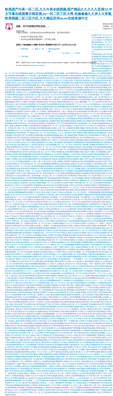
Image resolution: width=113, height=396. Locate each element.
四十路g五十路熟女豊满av (49, 297)
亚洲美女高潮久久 (45, 385)
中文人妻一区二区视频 (24, 121)
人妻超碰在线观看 (72, 128)
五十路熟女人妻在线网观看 (86, 240)
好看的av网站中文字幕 (61, 261)
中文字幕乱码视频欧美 (55, 152)
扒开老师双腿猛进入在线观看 (84, 283)
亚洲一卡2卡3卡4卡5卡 (54, 95)
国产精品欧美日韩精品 (59, 85)
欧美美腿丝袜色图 (43, 240)
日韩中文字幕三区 (30, 147)
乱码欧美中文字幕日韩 (33, 245)
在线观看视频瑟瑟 (78, 376)
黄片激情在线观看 (100, 190)
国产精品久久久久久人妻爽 (79, 276)
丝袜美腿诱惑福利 (43, 128)
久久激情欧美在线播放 (89, 330)
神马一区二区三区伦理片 (23, 235)
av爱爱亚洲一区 (15, 280)
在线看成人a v (88, 80)
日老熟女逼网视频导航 (91, 345)
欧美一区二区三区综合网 (85, 95)
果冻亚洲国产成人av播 (47, 99)
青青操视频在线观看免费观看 (45, 228)
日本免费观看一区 (103, 226)
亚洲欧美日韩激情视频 (77, 97)
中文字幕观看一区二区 (27, 240)
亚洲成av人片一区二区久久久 (75, 214)
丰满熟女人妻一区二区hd (53, 278)
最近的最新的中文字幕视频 (50, 249)
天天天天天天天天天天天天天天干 (23, 195)
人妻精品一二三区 (82, 219)
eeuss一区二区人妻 (21, 130)
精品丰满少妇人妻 (37, 342)
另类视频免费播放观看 (13, 233)
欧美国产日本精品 (49, 102)
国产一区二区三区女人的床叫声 (69, 145)
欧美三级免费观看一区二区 (84, 123)
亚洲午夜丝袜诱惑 (97, 121)
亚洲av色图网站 (82, 207)
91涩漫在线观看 (11, 164)
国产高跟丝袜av (29, 173)
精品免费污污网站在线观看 (71, 76)
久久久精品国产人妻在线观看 (36, 76)
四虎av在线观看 (11, 88)
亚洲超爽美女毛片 (34, 104)
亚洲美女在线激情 (14, 359)
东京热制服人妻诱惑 (81, 178)
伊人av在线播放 (60, 328)
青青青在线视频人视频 (74, 159)
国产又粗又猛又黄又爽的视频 (63, 290)
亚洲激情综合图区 (68, 92)
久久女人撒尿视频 (79, 102)
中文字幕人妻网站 (56, 161)
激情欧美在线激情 (73, 295)
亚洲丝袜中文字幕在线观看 (45, 276)
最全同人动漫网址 (31, 99)
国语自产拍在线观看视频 (33, 78)
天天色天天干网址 (80, 347)
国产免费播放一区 (66, 154)
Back (78, 53)
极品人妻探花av (42, 188)
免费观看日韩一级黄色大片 (15, 92)
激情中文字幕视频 (68, 249)
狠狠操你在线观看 (81, 173)
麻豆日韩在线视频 (43, 85)
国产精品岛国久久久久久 (103, 64)
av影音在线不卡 (29, 283)
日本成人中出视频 (55, 188)
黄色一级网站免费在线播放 (80, 285)
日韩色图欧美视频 (71, 152)
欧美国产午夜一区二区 (28, 333)
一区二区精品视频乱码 (89, 252)
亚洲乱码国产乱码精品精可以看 (93, 202)
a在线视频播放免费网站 (49, 164)
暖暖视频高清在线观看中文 (50, 271)
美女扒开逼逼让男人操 (72, 323)
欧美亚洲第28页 (38, 154)
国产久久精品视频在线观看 (79, 90)
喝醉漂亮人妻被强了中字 (65, 361)
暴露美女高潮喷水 (22, 126)
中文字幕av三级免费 (66, 342)
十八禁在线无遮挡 (35, 145)
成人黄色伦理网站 (74, 242)
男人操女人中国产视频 (22, 199)
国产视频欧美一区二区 (84, 180)
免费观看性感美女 (48, 107)
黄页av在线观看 (40, 121)
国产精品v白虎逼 (33, 202)
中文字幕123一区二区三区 (89, 114)
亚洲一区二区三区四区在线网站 (59, 126)
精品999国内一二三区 (69, 259)
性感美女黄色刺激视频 (96, 154)
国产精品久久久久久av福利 (50, 202)
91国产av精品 (98, 92)
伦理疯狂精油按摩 (32, 197)
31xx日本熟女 (16, 142)
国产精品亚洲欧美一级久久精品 (93, 326)
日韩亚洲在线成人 (66, 199)
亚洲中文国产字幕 (104, 161)
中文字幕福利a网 (15, 285)
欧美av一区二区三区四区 (44, 116)
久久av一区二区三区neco (49, 207)
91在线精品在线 (38, 199)
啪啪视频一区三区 (16, 252)
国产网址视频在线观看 (85, 149)
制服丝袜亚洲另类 (82, 302)
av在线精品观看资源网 (52, 180)
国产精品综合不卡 (37, 369)
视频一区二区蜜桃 (102, 95)
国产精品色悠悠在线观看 (32, 285)
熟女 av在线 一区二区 (29, 171)
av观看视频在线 (62, 107)
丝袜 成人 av (41, 152)
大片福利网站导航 (42, 283)
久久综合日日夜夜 (43, 190)
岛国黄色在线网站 (90, 185)
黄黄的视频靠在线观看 (32, 326)
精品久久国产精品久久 (27, 97)
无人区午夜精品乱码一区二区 (29, 164)
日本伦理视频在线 (44, 159)
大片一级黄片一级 (101, 223)
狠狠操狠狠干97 (42, 142)
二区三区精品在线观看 (27, 221)
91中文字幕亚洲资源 (65, 123)
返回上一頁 (39, 49)
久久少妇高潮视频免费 (86, 392)
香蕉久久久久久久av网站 (29, 271)
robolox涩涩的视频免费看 (27, 159)
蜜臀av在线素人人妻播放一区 (41, 226)
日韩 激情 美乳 (63, 285)
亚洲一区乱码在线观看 (44, 328)
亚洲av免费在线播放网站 (71, 257)
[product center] (37, 65)
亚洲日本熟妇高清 (101, 130)
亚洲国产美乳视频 (104, 364)
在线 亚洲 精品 (81, 264)
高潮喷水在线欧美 (93, 214)
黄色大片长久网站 (28, 142)
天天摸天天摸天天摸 (12, 171)
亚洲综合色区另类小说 (44, 273)
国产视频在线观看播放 (31, 140)
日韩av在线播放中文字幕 (83, 190)
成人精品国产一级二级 (31, 338)
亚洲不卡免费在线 (69, 176)
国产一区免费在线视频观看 (67, 99)
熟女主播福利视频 (39, 183)
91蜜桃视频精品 (103, 185)
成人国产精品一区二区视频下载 (81, 85)
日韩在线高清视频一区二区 (45, 219)
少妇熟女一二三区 (74, 378)
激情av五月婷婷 (104, 323)
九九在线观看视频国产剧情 (36, 92)
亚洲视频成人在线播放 (48, 197)
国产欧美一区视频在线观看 (47, 83)
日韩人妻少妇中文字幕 (100, 269)
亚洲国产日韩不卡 (16, 173)
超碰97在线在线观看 (49, 104)
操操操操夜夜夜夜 (60, 226)
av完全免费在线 (60, 292)
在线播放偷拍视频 (11, 85)
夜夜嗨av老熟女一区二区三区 (35, 352)
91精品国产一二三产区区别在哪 (86, 288)
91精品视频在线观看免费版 (85, 369)
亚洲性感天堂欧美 (101, 80)
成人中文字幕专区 (101, 109)
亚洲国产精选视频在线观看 (44, 90)
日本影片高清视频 (73, 252)
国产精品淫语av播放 (29, 354)
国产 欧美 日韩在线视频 (55, 157)
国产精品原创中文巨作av (76, 354)
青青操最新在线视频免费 (73, 142)
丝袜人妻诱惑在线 (50, 118)
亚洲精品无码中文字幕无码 (35, 321)
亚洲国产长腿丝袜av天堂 (73, 161)
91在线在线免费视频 (25, 88)
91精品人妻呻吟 (54, 76)
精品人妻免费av (11, 269)
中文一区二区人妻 (17, 383)
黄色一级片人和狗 (88, 78)
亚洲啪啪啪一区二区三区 (43, 88)
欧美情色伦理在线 (30, 83)
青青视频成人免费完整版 (54, 166)
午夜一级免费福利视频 (61, 88)
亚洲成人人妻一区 (93, 97)
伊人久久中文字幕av (71, 223)
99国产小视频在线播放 (103, 390)
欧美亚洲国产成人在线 (38, 216)
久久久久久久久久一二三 (65, 219)
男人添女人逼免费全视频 (76, 292)
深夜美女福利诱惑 (14, 114)
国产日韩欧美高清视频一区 (100, 238)
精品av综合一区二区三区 (39, 133)
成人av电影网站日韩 (45, 171)
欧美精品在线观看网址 (84, 118)
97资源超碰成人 (50, 123)
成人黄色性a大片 (68, 264)
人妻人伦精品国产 (87, 295)
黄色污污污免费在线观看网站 (101, 90)
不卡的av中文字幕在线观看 (19, 216)
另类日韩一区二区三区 (100, 116)
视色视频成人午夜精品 (29, 385)
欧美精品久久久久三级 (92, 235)
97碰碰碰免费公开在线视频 (77, 380)
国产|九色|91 (67, 340)
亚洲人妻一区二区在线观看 (77, 304)
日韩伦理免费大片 (81, 290)
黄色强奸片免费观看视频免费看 (36, 340)
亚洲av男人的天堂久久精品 (24, 335)
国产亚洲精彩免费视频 (94, 371)
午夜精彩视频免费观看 (63, 211)
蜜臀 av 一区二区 (84, 259)
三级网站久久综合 (43, 295)
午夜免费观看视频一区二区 (51, 314)
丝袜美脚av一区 (67, 388)
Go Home (66, 53)
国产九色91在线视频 (47, 254)
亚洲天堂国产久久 (17, 254)
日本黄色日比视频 (78, 233)
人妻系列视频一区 (37, 176)
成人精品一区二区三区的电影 (25, 128)
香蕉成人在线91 (17, 373)
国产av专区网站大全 (67, 207)
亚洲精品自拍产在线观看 (63, 171)
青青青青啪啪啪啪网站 (24, 90)
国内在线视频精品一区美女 (31, 371)
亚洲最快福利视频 (34, 80)
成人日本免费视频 (29, 345)
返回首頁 (24, 49)
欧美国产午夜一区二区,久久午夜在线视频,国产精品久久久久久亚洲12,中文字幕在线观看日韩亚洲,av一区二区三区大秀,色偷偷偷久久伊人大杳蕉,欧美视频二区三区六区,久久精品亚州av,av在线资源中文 (58, 13)
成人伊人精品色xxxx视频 (96, 107)
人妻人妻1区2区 (20, 104)
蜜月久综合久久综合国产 (34, 302)
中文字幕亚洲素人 (100, 126)
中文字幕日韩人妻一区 (67, 333)
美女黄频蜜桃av (101, 152)
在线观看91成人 (62, 276)
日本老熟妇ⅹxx (55, 299)
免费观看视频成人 (88, 242)
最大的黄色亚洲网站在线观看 (62, 190)
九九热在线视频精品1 (31, 297)
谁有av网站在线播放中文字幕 (32, 168)
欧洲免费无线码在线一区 (101, 83)
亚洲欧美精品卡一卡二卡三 (15, 197)
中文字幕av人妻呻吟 (59, 304)
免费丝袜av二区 (93, 73)
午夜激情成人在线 (103, 335)
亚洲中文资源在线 (75, 80)
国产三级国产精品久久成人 (65, 247)
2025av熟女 (16, 135)
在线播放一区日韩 (78, 309)
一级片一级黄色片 (67, 111)
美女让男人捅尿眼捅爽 (87, 335)
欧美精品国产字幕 (44, 304)
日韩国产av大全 (29, 188)
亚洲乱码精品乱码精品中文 (69, 164)
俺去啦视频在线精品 (68, 121)
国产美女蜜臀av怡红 (66, 83)
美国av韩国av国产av (64, 102)
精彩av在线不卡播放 (87, 152)
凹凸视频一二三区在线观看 (35, 380)
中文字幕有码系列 (55, 340)
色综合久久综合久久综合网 (74, 266)
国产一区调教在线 (70, 321)
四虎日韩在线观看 (79, 211)
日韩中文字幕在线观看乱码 (50, 259)
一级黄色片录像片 (54, 366)
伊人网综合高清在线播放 (25, 219)
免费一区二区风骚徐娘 (67, 149)
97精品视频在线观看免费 (83, 171)
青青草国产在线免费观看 (103, 180)
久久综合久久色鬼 (69, 109)
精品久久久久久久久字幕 (100, 138)
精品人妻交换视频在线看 (45, 316)
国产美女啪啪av (86, 164)
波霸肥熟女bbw (16, 147)
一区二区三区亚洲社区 (95, 102)
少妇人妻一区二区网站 (69, 271)
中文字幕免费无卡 (19, 214)
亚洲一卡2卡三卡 (55, 109)
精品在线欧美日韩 (102, 295)
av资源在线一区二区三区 (73, 192)
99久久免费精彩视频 (55, 223)
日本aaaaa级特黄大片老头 (99, 302)
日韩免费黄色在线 (97, 388)
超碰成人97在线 (83, 238)
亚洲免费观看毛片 (49, 73)
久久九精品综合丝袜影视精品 (101, 219)
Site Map (24, 56)
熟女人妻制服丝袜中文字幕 (95, 204)
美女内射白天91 (49, 230)
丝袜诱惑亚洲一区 (29, 211)
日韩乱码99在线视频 (93, 216)
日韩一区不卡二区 (61, 90)
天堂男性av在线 (43, 345)
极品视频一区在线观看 (65, 73)
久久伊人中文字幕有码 (92, 338)
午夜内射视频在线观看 (103, 78)
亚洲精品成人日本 (98, 104)
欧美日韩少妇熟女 (68, 140)
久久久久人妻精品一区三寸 (52, 245)
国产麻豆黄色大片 (94, 111)
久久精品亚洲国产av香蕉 (14, 278)
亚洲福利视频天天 (95, 135)
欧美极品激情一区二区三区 (29, 349)
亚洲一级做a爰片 (70, 238)
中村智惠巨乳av (61, 221)
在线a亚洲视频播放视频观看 (34, 264)
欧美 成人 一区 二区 (29, 114)
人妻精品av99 (91, 309)
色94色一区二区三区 (21, 166)
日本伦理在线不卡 (51, 149)
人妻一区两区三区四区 (68, 373)
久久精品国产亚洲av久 (22, 111)
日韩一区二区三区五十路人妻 (61, 283)
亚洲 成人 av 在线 (80, 199)
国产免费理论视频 (80, 133)
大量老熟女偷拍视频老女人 (44, 247)
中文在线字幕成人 (76, 338)
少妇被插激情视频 (37, 166)
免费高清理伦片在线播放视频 (23, 288)
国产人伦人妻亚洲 (97, 299)
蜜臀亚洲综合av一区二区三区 (54, 78)
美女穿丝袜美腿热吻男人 (102, 85)
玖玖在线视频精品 (88, 166)
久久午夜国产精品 (105, 230)
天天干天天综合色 (102, 157)
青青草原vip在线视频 (17, 330)
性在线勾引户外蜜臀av (13, 366)
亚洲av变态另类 (91, 266)
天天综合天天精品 (68, 180)
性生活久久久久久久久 (31, 249)
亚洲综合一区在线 (38, 157)
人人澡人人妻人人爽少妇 (39, 161)
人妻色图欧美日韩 (99, 164)
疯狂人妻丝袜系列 (17, 321)
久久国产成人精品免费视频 (92, 319)
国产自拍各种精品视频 (82, 209)
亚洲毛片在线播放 (51, 342)
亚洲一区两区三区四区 (41, 209)
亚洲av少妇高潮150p (96, 207)
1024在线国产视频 (96, 290)
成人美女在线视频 (83, 138)
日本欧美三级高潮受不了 (96, 211)
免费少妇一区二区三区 (86, 183)
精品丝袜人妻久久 (42, 242)
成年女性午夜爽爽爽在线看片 (16, 80)
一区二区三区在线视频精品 (18, 73)
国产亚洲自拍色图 (56, 335)
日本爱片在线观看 (58, 114)
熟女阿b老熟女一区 (66, 178)
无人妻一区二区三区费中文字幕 (100, 247)
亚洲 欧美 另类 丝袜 (15, 347)
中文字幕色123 (47, 80)
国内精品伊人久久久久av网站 (62, 209)
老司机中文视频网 (32, 254)
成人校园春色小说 (24, 183)
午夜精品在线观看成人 (90, 76)
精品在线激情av (45, 378)
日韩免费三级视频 (34, 102)
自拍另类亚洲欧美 (94, 199)
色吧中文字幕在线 (35, 73)
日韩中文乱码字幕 (90, 159)
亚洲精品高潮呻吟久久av (25, 242)
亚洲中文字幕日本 (11, 221)
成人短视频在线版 (53, 121)
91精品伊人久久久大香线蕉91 (61, 133)
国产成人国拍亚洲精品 (84, 92)
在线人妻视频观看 (71, 269)
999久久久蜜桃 (80, 73)
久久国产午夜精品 (54, 352)
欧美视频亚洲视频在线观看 (102, 195)
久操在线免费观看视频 (75, 221)
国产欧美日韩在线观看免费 (95, 221)
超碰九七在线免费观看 (91, 383)
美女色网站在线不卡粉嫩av (98, 347)
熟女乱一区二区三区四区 (36, 307)
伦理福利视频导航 (44, 354)
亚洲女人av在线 (93, 357)
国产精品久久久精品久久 (75, 216)
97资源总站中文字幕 (62, 116)
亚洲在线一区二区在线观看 (22, 323)
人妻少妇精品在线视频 (39, 109)
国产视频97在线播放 (66, 147)
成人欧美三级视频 (61, 97)
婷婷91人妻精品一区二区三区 (35, 373)
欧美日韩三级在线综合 (20, 138)
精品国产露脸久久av (16, 259)
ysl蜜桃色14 (103, 288)
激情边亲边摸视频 (46, 261)
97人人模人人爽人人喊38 (78, 385)
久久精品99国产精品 (87, 157)
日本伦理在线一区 (22, 133)
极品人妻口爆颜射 (66, 135)
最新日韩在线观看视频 (22, 154)
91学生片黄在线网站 (89, 257)
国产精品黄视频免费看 (27, 85)
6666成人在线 (10, 273)
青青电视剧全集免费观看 (53, 168)
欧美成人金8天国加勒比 (51, 311)
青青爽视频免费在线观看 (23, 192)
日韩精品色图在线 (104, 266)
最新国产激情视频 (73, 328)
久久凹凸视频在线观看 (20, 161)
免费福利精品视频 (24, 269)
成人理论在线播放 (103, 369)
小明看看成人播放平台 (32, 361)
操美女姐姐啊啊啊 (88, 278)
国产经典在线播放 (35, 230)
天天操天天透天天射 (101, 118)
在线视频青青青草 (26, 390)
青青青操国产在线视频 (31, 233)
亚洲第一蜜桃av (99, 128)
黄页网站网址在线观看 (38, 126)
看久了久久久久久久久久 (81, 104)
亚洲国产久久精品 (46, 292)
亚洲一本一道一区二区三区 (48, 147)
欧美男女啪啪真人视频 (79, 88)
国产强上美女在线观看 (64, 288)
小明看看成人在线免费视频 (72, 280)
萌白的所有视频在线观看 (70, 307)
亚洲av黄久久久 (80, 352)
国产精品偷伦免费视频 (45, 211)
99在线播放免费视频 (86, 130)
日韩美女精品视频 (51, 302)
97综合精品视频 (84, 99)
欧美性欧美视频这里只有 (36, 214)
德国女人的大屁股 (87, 168)
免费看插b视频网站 (73, 78)
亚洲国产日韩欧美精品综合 (48, 333)
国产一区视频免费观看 (91, 192)
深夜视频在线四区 (44, 114)
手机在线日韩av (24, 109)
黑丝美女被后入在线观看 (27, 190)
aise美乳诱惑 (17, 238)
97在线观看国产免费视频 (31, 185)
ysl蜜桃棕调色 (28, 290)
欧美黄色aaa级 (105, 114)
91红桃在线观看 (81, 111)
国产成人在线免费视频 (53, 138)
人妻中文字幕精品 (42, 335)
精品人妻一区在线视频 (66, 118)
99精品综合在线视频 (95, 133)
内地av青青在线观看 (66, 302)
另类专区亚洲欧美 (30, 309)
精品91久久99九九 (70, 130)
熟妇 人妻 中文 (94, 385)
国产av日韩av (24, 226)
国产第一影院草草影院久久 (81, 116)
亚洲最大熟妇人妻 (53, 92)
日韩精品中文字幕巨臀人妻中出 (48, 195)
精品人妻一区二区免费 (53, 176)
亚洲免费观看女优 (90, 161)
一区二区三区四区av (68, 364)
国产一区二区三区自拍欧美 (33, 118)
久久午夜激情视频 (14, 295)
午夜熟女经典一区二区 (85, 176)
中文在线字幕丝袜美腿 (86, 373)
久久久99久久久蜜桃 (25, 228)
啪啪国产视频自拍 (84, 195)
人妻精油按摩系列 (53, 111)
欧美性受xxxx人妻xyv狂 (36, 95)
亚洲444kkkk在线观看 (89, 297)
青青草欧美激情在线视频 (98, 88)
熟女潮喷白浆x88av (76, 235)
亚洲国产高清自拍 (19, 123)
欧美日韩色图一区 (91, 316)
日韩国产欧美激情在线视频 (58, 235)
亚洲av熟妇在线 (48, 185)
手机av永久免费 (11, 183)
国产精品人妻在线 (80, 154)
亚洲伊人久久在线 (60, 80)
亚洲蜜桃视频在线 (102, 242)
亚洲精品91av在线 (72, 157)
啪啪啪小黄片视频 (83, 121)
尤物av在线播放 (82, 247)
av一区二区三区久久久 (17, 202)
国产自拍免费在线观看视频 (32, 135)
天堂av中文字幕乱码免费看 (96, 233)
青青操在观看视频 (61, 338)
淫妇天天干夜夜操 (79, 371)
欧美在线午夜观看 (64, 104)
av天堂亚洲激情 (11, 116)
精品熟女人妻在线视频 (83, 147)
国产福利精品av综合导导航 (53, 238)
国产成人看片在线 (32, 259)
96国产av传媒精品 (85, 271)
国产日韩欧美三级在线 (17, 307)
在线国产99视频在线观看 (100, 99)
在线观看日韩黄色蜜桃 (15, 76)
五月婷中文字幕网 (55, 319)
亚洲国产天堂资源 (62, 316)
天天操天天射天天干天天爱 (82, 126)
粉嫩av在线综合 (86, 128)
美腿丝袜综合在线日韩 (83, 83)
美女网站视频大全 (97, 178)
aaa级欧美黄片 (18, 99)
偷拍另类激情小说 (60, 204)
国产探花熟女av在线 (15, 78)
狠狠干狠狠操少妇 (80, 135)
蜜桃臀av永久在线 (51, 154)
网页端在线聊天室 (19, 95)
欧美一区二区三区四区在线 (81, 273)
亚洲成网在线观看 (69, 138)
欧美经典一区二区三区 (38, 223)
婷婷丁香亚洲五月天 (59, 390)
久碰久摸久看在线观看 (26, 276)
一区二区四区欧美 (64, 197)
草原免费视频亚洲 (69, 314)
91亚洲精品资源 (72, 114)
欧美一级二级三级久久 (45, 97)
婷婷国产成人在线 (39, 257)
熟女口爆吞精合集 (103, 166)
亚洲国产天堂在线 (87, 223)
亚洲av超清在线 (69, 95)
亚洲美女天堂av (99, 321)
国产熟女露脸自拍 (21, 145)
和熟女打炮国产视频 (35, 180)
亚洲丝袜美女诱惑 (37, 138)
